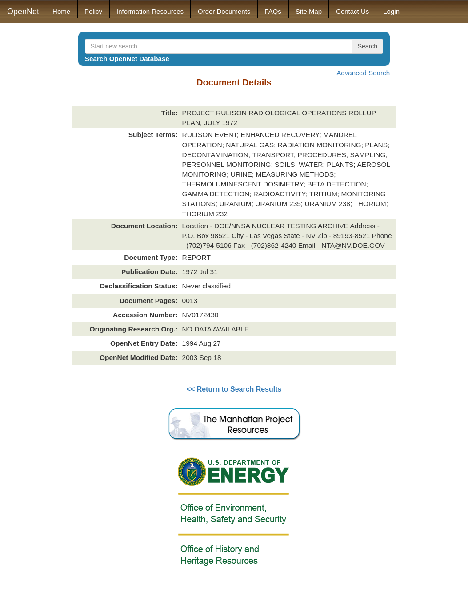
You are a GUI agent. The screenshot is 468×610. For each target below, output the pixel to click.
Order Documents (224, 11)
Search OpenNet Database (127, 58)
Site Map (309, 11)
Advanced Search (363, 73)
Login (391, 11)
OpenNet (23, 11)
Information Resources (150, 11)
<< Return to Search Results (234, 389)
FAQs (272, 11)
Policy (93, 11)
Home (61, 11)
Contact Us (352, 11)
